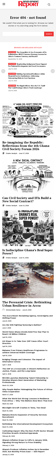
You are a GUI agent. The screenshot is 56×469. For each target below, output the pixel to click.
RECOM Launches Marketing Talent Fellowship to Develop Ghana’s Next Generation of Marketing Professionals (25, 380)
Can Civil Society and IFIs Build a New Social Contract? (26, 199)
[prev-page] (3, 71)
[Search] (49, 34)
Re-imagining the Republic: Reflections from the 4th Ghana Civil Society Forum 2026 (25, 145)
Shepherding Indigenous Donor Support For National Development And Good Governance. (27, 65)
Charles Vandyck (11, 153)
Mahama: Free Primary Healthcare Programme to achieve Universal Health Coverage (24, 351)
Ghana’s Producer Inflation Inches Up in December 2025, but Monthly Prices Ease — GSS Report (25, 450)
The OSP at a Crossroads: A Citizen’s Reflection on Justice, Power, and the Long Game (26, 370)
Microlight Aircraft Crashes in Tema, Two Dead (24, 408)
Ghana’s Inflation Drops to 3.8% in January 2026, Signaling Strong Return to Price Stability (25, 441)
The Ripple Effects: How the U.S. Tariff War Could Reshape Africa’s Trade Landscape (26, 87)
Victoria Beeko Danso (13, 310)
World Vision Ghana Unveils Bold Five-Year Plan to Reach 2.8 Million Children (25, 333)
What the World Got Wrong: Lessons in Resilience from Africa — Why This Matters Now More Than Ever (27, 399)
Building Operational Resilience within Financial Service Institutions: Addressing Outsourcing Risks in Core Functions (26, 76)
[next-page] (53, 71)
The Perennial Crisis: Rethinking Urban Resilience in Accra (26, 303)
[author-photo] (3, 153)
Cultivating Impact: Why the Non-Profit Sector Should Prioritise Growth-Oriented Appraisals (27, 432)
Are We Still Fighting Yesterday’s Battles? (22, 325)
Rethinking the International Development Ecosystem (27, 424)
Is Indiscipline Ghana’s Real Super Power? (27, 251)
